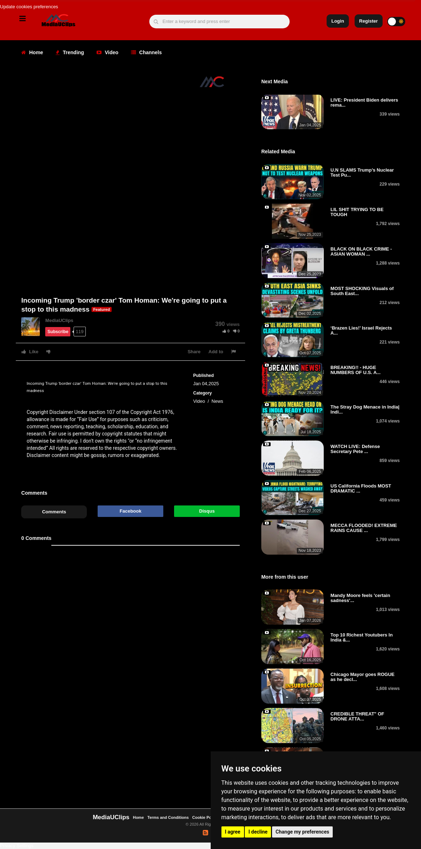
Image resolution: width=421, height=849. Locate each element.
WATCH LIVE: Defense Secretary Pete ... (355, 449)
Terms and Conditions (168, 817)
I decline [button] (257, 832)
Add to (216, 351)
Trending (70, 52)
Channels (146, 52)
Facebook (130, 511)
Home (32, 52)
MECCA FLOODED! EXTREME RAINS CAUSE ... (364, 528)
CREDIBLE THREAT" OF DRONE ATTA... (357, 716)
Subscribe (57, 331)
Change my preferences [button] (302, 832)
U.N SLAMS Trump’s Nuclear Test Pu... (362, 172)
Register (368, 21)
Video (107, 52)
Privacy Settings (16, 845)
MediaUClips (59, 320)
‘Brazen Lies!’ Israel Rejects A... (361, 330)
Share (194, 351)
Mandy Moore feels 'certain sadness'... (360, 598)
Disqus (207, 511)
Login (337, 21)
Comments (54, 511)
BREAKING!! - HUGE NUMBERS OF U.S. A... (356, 370)
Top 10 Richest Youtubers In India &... (362, 637)
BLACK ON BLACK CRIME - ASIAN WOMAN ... (361, 251)
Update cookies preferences (29, 6)
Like (30, 351)
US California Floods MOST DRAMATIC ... (361, 488)
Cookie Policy (205, 817)
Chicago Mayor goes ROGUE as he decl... (362, 677)
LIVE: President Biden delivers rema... (364, 102)
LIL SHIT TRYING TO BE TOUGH (357, 212)
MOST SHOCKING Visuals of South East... (362, 291)
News (217, 401)
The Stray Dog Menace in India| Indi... (365, 409)
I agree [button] (232, 832)
